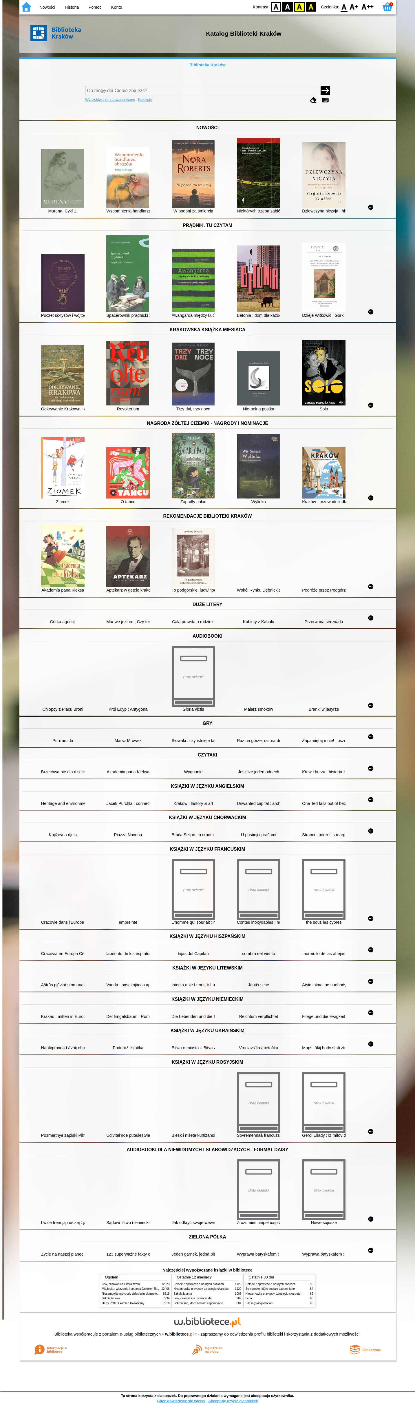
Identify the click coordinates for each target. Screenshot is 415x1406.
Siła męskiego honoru (260, 1303)
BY (311, 6)
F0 (344, 6)
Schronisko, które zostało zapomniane (198, 1303)
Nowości (47, 7)
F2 (367, 6)
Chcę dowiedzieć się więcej (181, 1401)
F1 (354, 6)
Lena (249, 1298)
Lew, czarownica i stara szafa (121, 1284)
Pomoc (95, 7)
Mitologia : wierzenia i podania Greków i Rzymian (134, 1288)
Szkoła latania (111, 1298)
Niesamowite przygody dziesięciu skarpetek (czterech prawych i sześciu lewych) (154, 1293)
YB (299, 6)
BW (288, 6)
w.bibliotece (179, 1334)
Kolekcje (145, 99)
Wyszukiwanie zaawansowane (110, 99)
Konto (116, 7)
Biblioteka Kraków (207, 65)
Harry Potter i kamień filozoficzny (123, 1303)
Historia (72, 7)
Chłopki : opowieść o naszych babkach (199, 1284)
